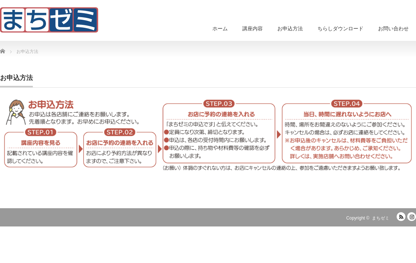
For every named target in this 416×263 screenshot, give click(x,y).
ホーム (220, 28)
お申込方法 (290, 28)
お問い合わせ (393, 28)
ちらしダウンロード (340, 28)
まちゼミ (380, 218)
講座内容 (252, 28)
